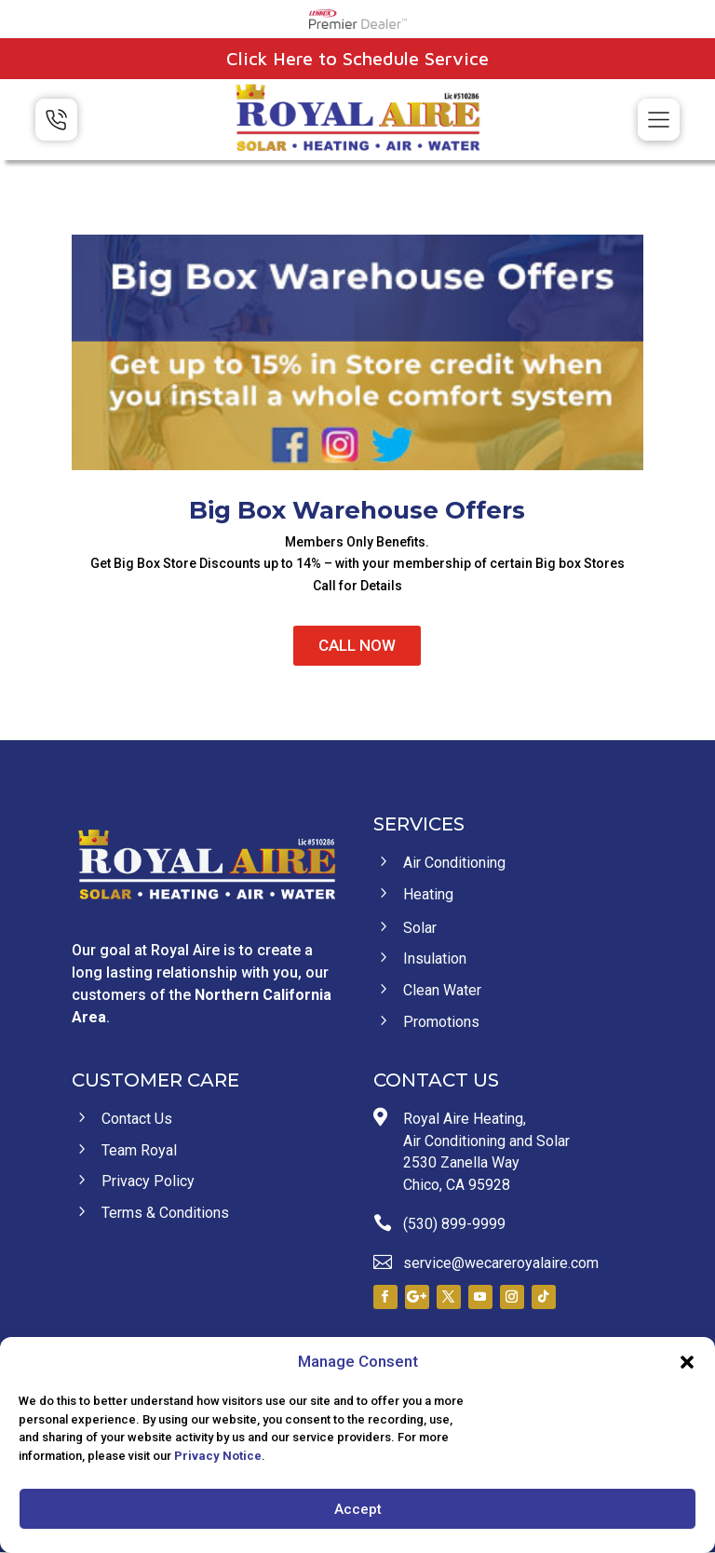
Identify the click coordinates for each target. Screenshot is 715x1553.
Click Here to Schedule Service (357, 58)
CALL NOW (357, 645)
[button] (687, 1362)
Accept (358, 1509)
